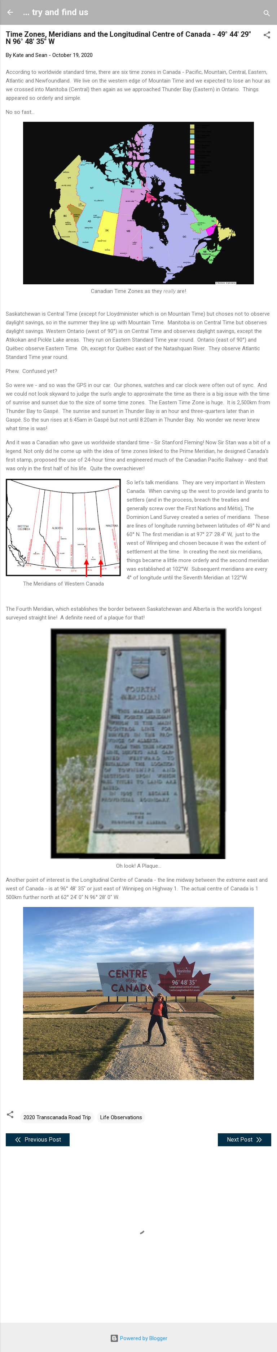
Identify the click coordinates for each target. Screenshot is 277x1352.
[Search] (267, 15)
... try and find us (55, 12)
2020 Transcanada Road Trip (57, 1117)
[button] (267, 36)
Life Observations (121, 1117)
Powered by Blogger (138, 1338)
